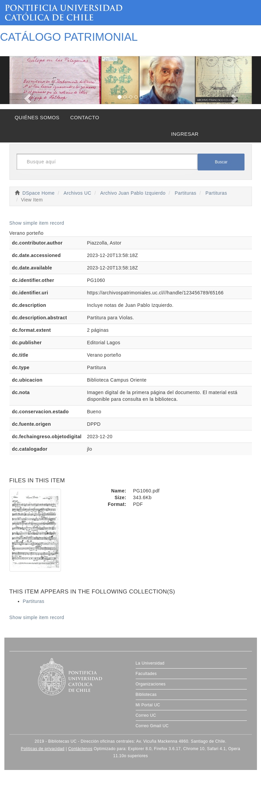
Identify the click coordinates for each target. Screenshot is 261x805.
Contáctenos (80, 748)
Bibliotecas (146, 694)
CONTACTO (84, 117)
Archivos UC (77, 193)
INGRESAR (185, 134)
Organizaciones (151, 684)
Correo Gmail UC (152, 725)
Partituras (185, 193)
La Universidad (150, 663)
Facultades (146, 673)
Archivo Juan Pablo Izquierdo (133, 193)
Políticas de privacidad (43, 748)
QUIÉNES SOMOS (37, 117)
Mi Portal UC (148, 705)
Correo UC (146, 715)
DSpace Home (39, 193)
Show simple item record (36, 223)
